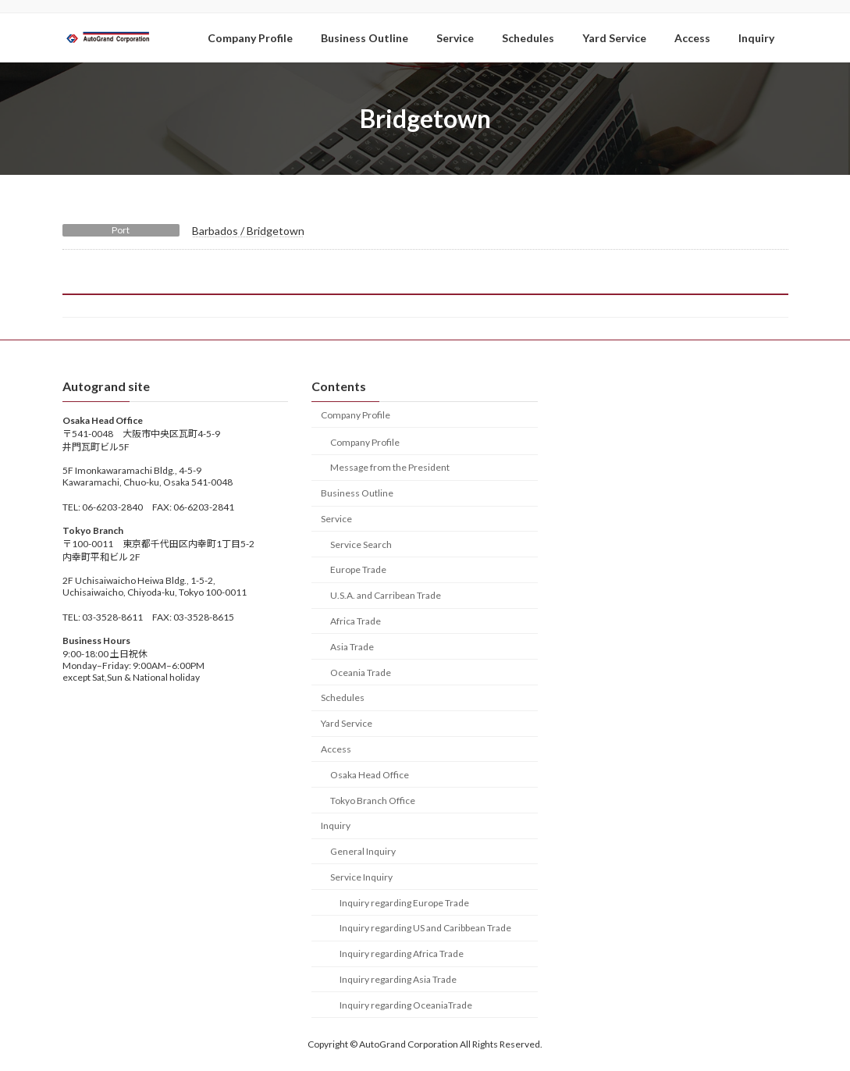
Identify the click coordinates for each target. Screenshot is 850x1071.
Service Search (361, 544)
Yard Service (346, 723)
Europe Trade (358, 569)
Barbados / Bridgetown (248, 230)
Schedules (343, 697)
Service (336, 519)
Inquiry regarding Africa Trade (402, 953)
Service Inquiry (361, 876)
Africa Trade (355, 621)
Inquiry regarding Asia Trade (398, 979)
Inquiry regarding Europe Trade (404, 902)
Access (336, 749)
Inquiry (335, 825)
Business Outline (357, 493)
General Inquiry (363, 851)
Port (121, 230)
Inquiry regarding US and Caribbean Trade (425, 928)
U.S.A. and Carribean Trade (385, 595)
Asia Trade (352, 646)
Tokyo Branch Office (372, 800)
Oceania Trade (360, 672)
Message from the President (390, 467)
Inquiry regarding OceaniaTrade (406, 1004)
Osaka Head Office (369, 774)
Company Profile (355, 414)
